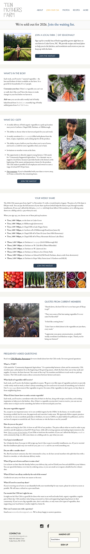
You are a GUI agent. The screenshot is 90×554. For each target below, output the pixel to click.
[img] (13, 280)
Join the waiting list (61, 24)
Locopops (36, 242)
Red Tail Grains (22, 105)
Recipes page (11, 388)
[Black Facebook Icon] (48, 526)
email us (39, 208)
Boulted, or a (21, 102)
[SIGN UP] (64, 545)
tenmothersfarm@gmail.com (22, 512)
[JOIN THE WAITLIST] (47, 56)
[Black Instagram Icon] (41, 526)
